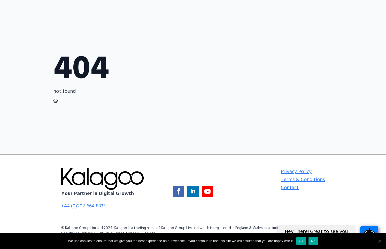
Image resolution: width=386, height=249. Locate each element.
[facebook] (178, 191)
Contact (290, 187)
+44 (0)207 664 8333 (83, 206)
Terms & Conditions (303, 179)
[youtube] (207, 191)
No (313, 241)
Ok (301, 241)
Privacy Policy (296, 171)
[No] (379, 241)
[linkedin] (193, 191)
